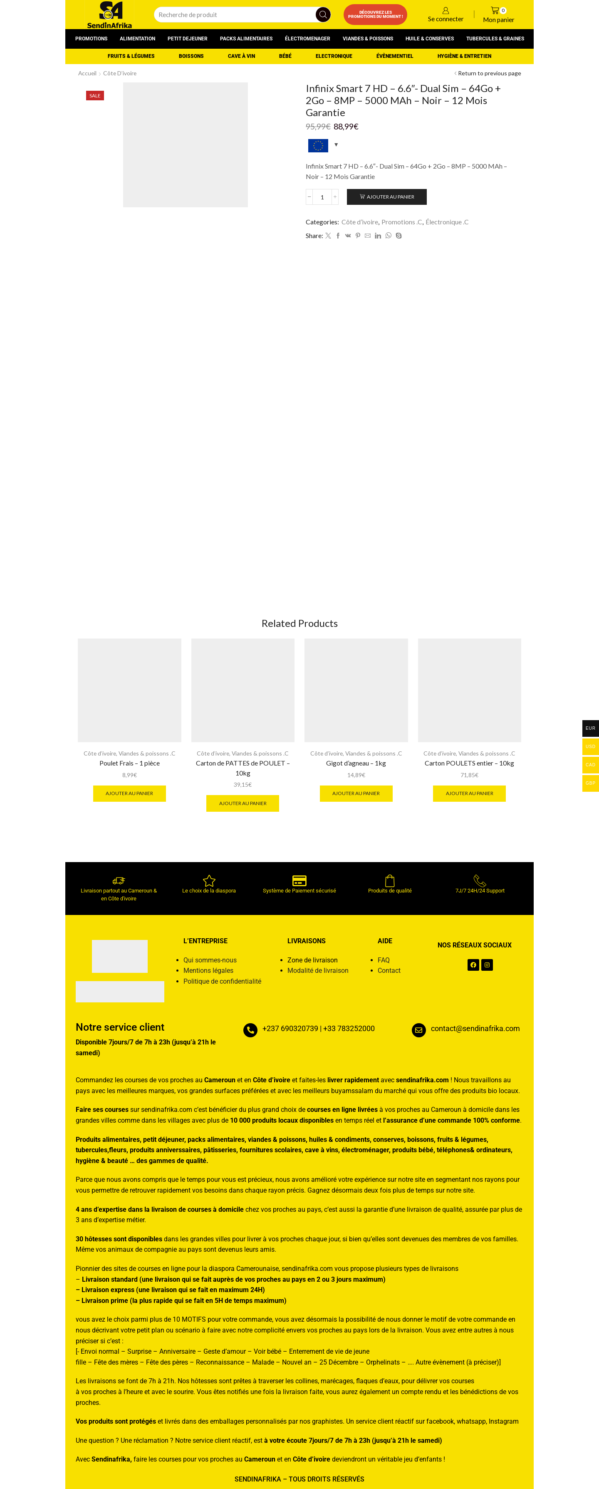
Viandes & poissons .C (147, 753)
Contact (389, 971)
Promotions (91, 39)
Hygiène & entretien (464, 56)
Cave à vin (241, 56)
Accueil (87, 73)
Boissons (191, 56)
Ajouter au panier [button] (129, 793)
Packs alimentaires (246, 39)
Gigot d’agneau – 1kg (356, 763)
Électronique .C (447, 222)
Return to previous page (489, 73)
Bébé (285, 56)
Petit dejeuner (188, 39)
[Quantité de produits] (322, 197)
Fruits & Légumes (131, 56)
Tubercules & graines (495, 39)
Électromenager (307, 39)
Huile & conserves (430, 39)
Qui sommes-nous (210, 960)
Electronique (334, 56)
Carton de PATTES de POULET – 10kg (243, 768)
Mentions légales (208, 971)
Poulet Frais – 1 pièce (129, 763)
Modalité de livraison (318, 971)
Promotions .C (401, 222)
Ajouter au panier (391, 197)
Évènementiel (394, 56)
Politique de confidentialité (222, 982)
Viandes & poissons (368, 39)
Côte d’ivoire (121, 73)
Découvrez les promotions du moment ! (375, 14)
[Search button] (323, 14)
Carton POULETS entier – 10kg (469, 763)
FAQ (384, 960)
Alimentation (137, 39)
